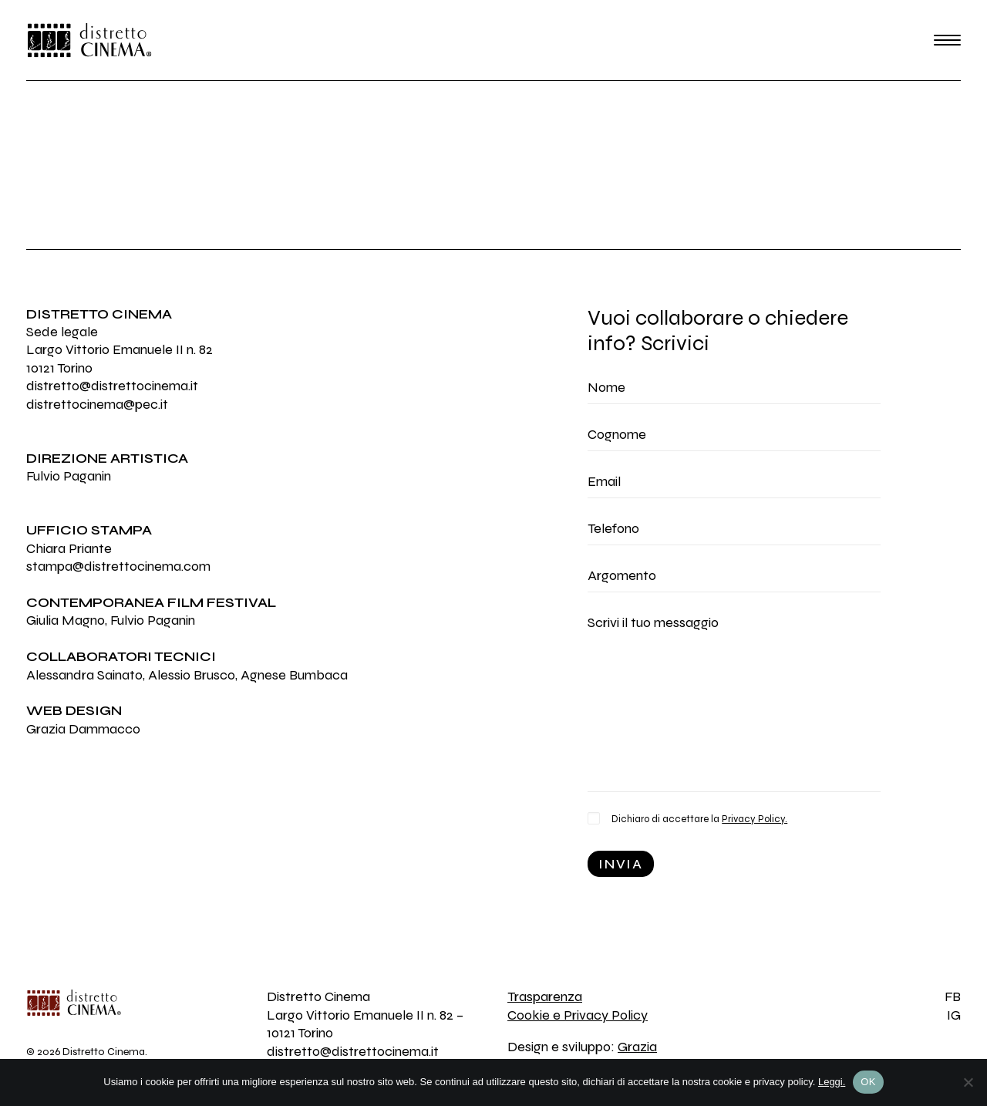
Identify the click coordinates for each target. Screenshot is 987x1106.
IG (954, 1015)
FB (953, 996)
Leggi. (831, 1081)
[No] (967, 1082)
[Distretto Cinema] (89, 40)
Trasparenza (544, 996)
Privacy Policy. (754, 819)
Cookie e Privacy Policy (577, 1015)
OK (868, 1081)
